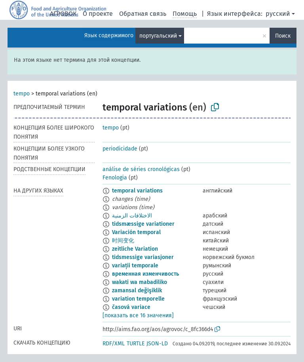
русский (278, 13)
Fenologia (115, 177)
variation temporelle (138, 298)
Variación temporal (136, 232)
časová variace (131, 307)
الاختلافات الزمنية (132, 215)
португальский (158, 35)
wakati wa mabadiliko (139, 282)
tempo (21, 93)
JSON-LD (157, 343)
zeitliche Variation (135, 249)
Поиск (283, 35)
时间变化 (123, 240)
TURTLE (135, 343)
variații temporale (135, 265)
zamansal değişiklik (137, 290)
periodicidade (120, 148)
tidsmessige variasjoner (143, 257)
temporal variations (137, 190)
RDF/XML (114, 343)
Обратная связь (142, 13)
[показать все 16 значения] (138, 315)
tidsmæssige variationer (143, 224)
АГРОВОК (63, 13)
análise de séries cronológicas (141, 169)
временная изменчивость (145, 274)
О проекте (98, 13)
